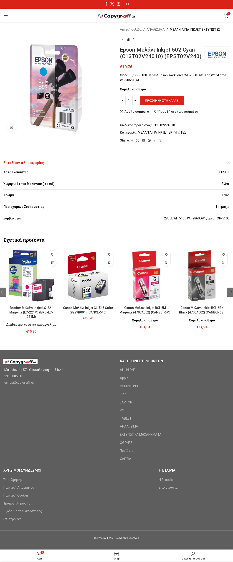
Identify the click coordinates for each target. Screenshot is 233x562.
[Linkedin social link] (155, 140)
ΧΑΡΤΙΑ (125, 459)
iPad (123, 394)
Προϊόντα (127, 451)
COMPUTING (129, 386)
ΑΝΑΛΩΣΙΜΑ (156, 29)
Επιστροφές (12, 519)
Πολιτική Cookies (16, 495)
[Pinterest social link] (149, 140)
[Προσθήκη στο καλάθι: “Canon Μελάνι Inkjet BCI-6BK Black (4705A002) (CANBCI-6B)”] (223, 262)
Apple (124, 378)
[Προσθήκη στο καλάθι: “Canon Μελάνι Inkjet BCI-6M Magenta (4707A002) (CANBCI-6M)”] (166, 262)
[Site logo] (116, 15)
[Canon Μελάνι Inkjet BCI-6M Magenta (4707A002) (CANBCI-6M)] (145, 276)
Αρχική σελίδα (131, 29)
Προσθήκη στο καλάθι (162, 100)
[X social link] (112, 4)
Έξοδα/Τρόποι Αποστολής (22, 511)
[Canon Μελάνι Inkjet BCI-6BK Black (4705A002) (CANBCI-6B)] (202, 276)
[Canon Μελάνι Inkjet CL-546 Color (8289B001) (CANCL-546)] (88, 276)
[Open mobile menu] (5, 15)
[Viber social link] (161, 140)
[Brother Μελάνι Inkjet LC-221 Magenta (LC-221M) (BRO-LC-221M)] (31, 276)
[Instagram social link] (119, 4)
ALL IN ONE (128, 370)
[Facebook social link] (106, 4)
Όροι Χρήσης (13, 480)
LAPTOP (126, 402)
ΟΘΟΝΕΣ (126, 443)
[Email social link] (143, 140)
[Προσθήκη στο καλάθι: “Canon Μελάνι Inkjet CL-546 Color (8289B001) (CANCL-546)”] (110, 262)
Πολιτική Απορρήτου (18, 487)
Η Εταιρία (166, 480)
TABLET (126, 418)
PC (122, 410)
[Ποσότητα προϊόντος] (129, 100)
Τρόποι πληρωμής (16, 503)
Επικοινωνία (168, 487)
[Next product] (133, 39)
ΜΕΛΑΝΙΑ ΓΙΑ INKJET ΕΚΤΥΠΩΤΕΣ (195, 29)
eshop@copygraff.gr (19, 382)
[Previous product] (122, 39)
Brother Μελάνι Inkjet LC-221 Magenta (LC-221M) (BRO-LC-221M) (31, 312)
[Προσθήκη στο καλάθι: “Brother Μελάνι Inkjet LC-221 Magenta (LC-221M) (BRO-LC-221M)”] (53, 262)
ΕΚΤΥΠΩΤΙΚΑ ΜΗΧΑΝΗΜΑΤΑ (141, 434)
